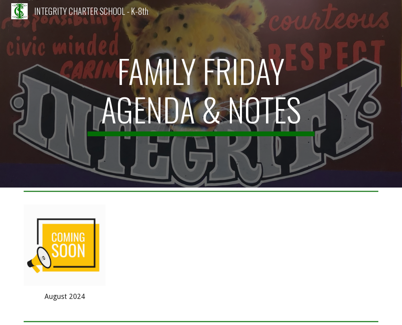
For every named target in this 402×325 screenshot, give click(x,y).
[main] (200, 93)
